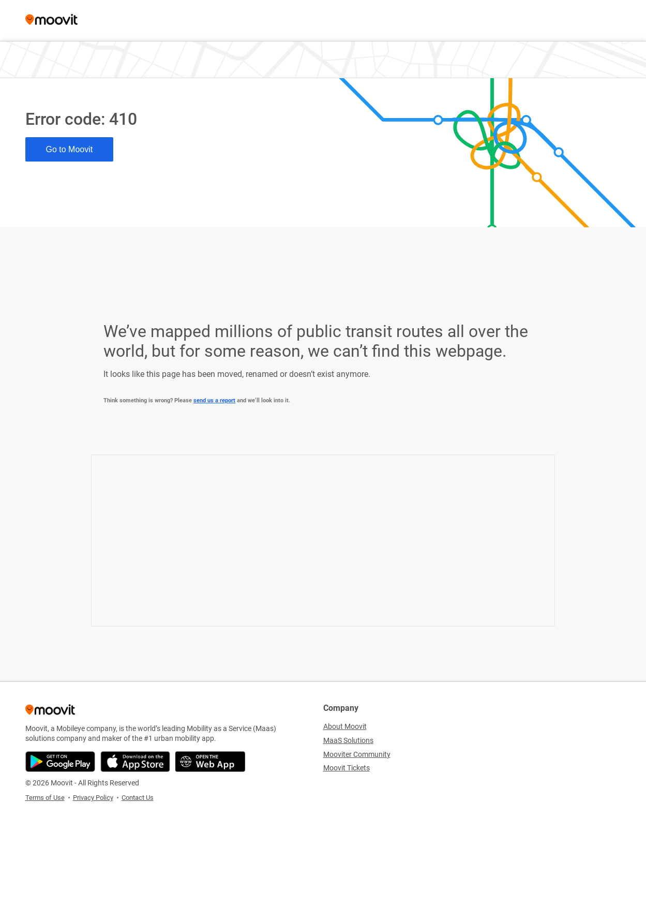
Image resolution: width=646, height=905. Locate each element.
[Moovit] (51, 20)
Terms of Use (45, 797)
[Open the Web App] (210, 761)
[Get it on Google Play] (60, 761)
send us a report (214, 400)
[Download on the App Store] (135, 761)
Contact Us (138, 797)
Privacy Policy (93, 797)
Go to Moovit (69, 149)
